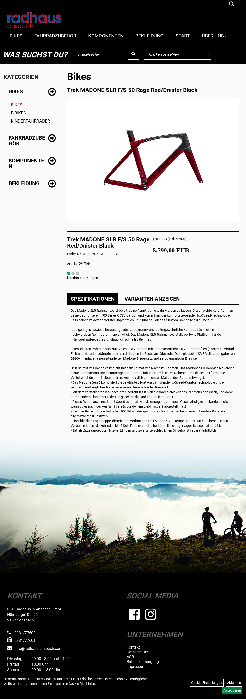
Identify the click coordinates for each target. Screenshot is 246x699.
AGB (130, 657)
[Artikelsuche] (231, 4)
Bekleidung (149, 36)
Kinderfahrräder (30, 121)
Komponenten (105, 36)
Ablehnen (234, 683)
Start (183, 36)
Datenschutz (137, 652)
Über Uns (214, 36)
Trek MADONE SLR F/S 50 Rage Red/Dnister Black (132, 90)
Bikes (16, 36)
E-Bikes (18, 112)
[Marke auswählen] (177, 54)
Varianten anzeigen (152, 299)
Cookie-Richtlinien (82, 684)
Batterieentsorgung (143, 662)
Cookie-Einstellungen (206, 683)
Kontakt (133, 647)
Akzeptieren (232, 690)
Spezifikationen (93, 299)
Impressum (136, 666)
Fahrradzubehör (55, 36)
